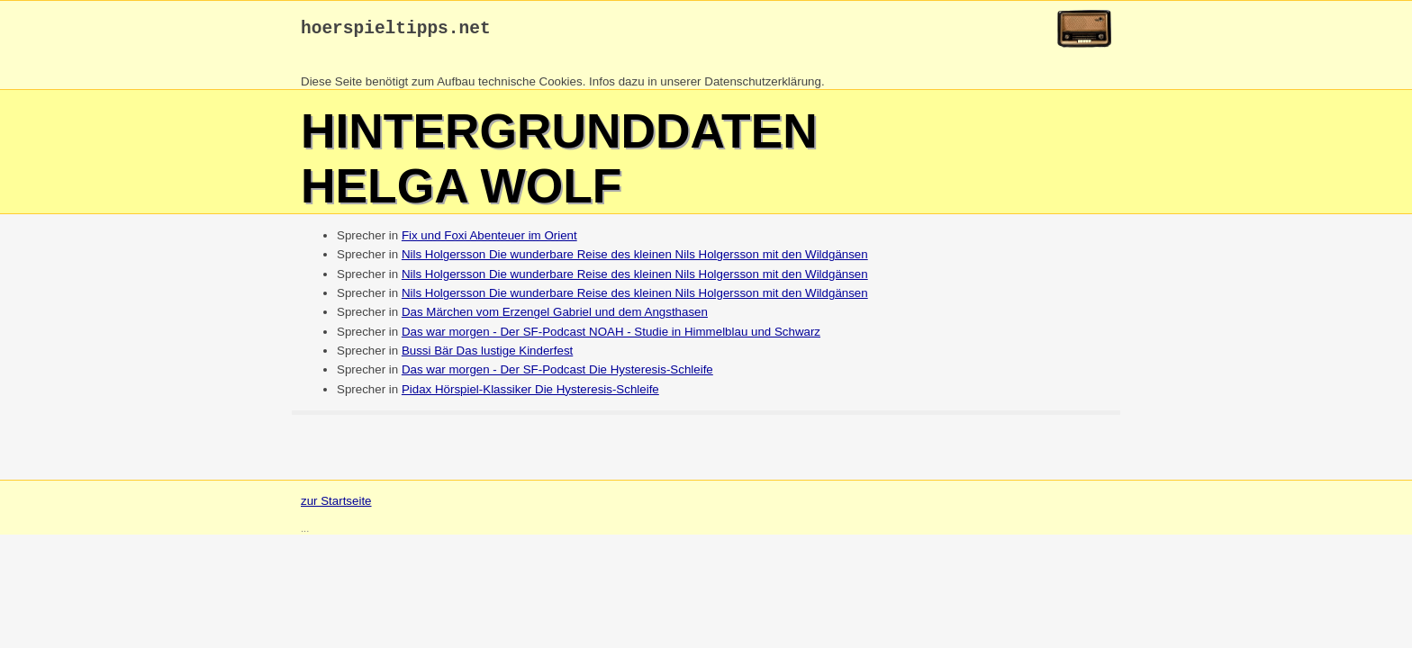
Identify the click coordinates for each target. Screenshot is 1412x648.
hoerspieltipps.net (396, 31)
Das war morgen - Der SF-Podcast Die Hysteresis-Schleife (557, 374)
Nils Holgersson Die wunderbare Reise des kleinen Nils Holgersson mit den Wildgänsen (635, 259)
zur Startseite (336, 505)
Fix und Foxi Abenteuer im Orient (489, 240)
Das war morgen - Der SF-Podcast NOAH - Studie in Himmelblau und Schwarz (611, 336)
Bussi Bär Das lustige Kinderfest (487, 355)
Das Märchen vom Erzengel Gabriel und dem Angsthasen (555, 316)
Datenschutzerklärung (762, 86)
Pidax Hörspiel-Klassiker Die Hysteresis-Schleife (530, 393)
